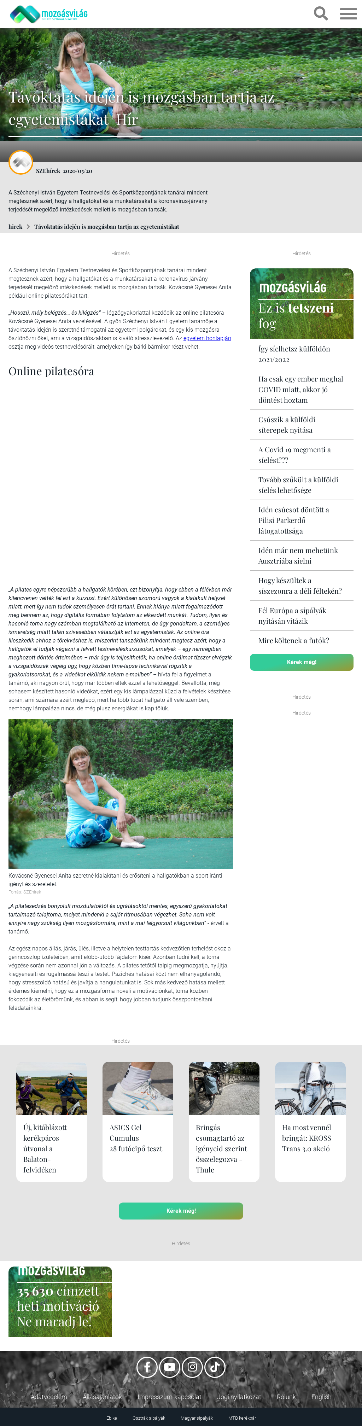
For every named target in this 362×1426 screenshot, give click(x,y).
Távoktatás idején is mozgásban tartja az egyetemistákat (107, 226)
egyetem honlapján (207, 338)
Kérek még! (301, 662)
